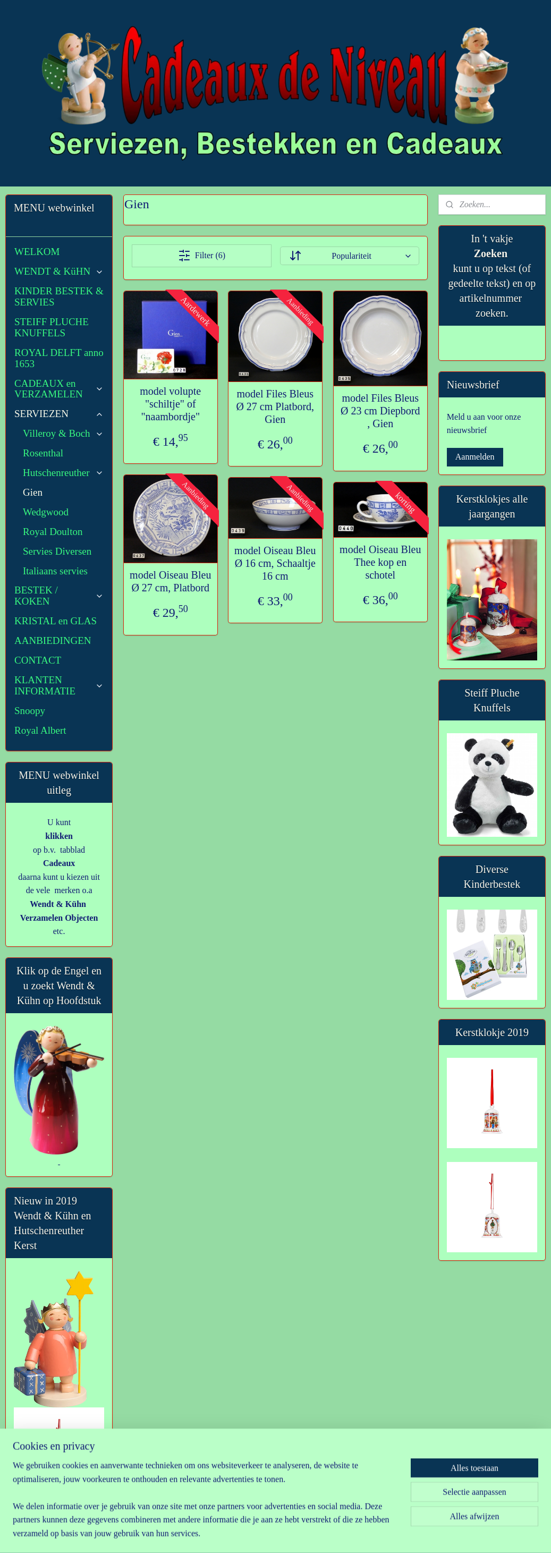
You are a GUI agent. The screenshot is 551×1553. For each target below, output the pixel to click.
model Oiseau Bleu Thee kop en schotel (380, 562)
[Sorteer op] (350, 256)
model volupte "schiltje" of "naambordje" (170, 403)
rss (268, 1533)
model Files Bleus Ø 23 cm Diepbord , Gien (380, 411)
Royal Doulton (52, 531)
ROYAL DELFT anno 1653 (59, 358)
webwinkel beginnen (299, 1533)
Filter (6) (201, 255)
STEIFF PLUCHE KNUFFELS (51, 327)
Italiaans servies (55, 570)
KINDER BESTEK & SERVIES (59, 296)
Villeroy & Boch (63, 433)
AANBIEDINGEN (52, 640)
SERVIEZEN (59, 413)
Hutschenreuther (63, 472)
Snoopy (29, 710)
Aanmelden (475, 456)
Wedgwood (46, 511)
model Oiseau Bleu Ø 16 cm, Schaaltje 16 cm (275, 563)
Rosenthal (43, 453)
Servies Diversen (57, 551)
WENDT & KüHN (59, 271)
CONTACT (37, 660)
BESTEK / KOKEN (59, 595)
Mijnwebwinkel (375, 1533)
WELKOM (37, 251)
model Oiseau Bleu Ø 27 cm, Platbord (170, 582)
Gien (33, 492)
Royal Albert (40, 730)
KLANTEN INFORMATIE (59, 685)
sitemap (251, 1533)
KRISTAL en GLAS (55, 620)
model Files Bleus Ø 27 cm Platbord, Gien (275, 406)
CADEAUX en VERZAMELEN (59, 389)
